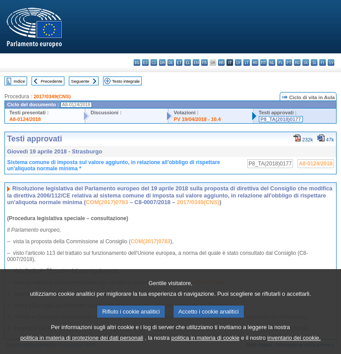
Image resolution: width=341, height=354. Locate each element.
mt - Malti (263, 62)
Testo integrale (125, 81)
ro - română (297, 62)
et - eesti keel (179, 62)
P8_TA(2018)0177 (281, 119)
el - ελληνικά (187, 62)
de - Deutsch (170, 62)
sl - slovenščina (314, 62)
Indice (19, 81)
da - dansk (162, 62)
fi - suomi (322, 62)
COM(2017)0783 (107, 202)
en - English (196, 62)
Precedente (52, 81)
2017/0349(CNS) (52, 96)
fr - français (204, 62)
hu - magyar (255, 62)
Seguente (80, 81)
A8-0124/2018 (25, 119)
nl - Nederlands (272, 62)
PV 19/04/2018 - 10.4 (197, 119)
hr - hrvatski (221, 62)
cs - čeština (154, 62)
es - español (145, 62)
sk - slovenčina (305, 62)
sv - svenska (331, 62)
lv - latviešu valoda (238, 62)
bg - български (137, 62)
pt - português (288, 62)
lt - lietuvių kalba (246, 62)
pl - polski (280, 62)
